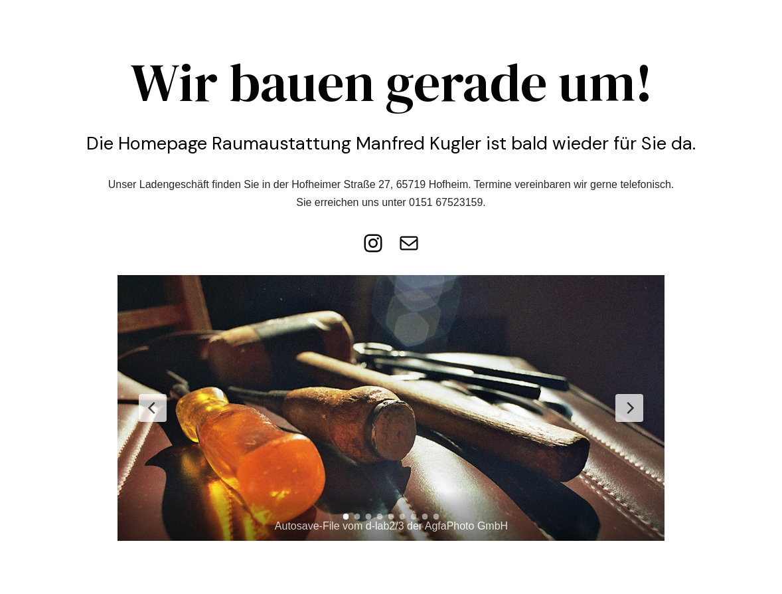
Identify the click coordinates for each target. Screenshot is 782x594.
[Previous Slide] (153, 408)
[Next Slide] (629, 408)
